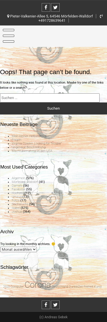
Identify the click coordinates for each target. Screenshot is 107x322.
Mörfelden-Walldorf (25, 182)
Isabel (16, 208)
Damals (17, 185)
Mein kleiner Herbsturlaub (29, 136)
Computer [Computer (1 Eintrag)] (17, 287)
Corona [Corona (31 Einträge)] (38, 285)
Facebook (18, 189)
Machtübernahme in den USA (32, 151)
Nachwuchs (20, 204)
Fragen (16, 140)
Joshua (17, 212)
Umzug (17, 197)
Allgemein (18, 178)
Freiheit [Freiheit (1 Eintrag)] (88, 287)
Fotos (16, 200)
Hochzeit (18, 193)
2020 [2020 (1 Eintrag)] (6, 287)
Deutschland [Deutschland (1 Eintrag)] (60, 287)
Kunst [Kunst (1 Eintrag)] (98, 287)
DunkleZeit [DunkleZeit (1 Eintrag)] (76, 287)
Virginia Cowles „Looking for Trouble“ (37, 143)
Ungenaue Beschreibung (28, 147)
